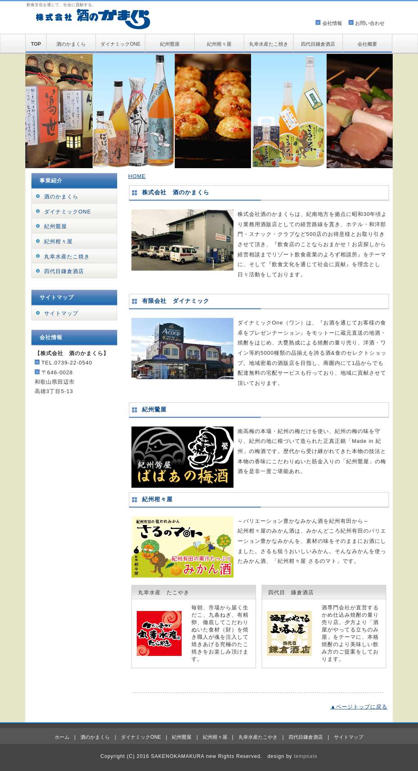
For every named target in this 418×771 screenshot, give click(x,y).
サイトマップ (61, 313)
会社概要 (367, 44)
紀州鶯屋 (170, 44)
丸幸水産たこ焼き (268, 44)
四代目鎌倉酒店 (318, 44)
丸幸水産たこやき (258, 737)
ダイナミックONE (120, 44)
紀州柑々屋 (219, 44)
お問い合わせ (370, 23)
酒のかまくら (71, 44)
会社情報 (332, 23)
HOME (137, 176)
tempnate (306, 756)
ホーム (62, 737)
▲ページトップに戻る (358, 707)
